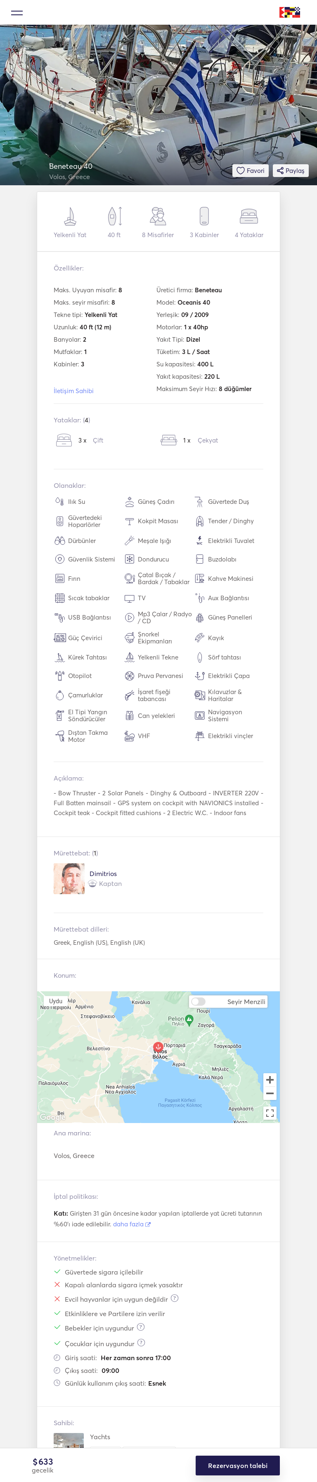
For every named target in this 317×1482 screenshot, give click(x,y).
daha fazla (132, 1224)
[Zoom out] (270, 1094)
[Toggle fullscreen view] (270, 1113)
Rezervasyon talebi (237, 1465)
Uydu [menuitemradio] (55, 1000)
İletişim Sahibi (74, 391)
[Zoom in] (270, 1079)
